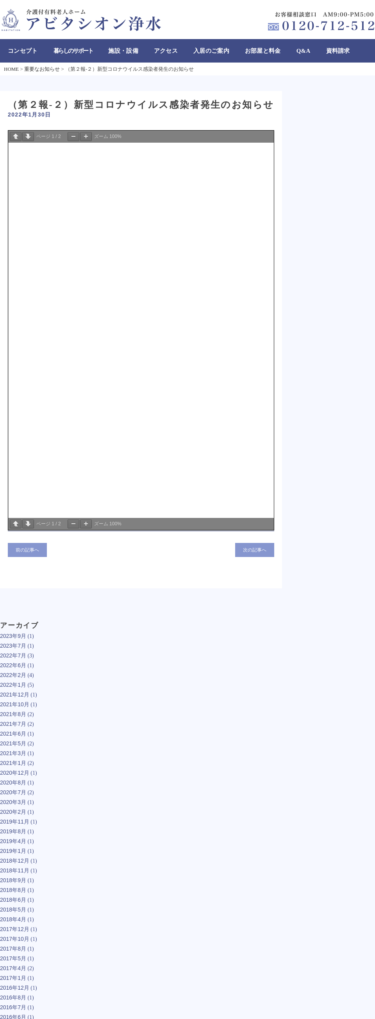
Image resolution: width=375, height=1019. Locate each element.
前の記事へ (27, 550)
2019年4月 (13, 841)
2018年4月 (13, 919)
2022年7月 (13, 655)
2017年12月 (14, 929)
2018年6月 (13, 900)
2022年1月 (13, 685)
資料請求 (338, 51)
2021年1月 (13, 763)
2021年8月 (13, 714)
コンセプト (23, 51)
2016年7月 (13, 1007)
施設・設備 (123, 51)
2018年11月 (14, 870)
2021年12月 (14, 694)
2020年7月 (13, 792)
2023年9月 (13, 636)
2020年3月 (13, 802)
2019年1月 (13, 851)
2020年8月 (13, 782)
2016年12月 (14, 988)
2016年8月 (13, 997)
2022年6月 (13, 665)
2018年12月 (14, 861)
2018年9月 (13, 880)
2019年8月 (13, 831)
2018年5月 (13, 909)
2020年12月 (14, 773)
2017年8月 (13, 949)
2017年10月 (14, 939)
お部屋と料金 (263, 51)
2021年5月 (13, 743)
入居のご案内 (211, 51)
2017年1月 (13, 978)
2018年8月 (13, 890)
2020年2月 (13, 812)
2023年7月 (13, 646)
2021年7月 (13, 724)
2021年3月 (13, 753)
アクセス (166, 51)
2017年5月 (13, 958)
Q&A (303, 51)
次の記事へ (254, 550)
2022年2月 (13, 675)
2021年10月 (14, 704)
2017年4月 (13, 968)
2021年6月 (13, 734)
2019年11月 (14, 821)
